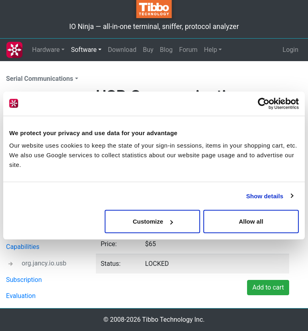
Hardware (46, 49)
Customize (153, 221)
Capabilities (22, 247)
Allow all (251, 221)
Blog (166, 49)
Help (210, 49)
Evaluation (21, 296)
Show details (265, 195)
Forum (188, 49)
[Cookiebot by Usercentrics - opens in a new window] (264, 103)
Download (122, 49)
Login (290, 49)
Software (84, 49)
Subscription (24, 280)
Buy (148, 49)
